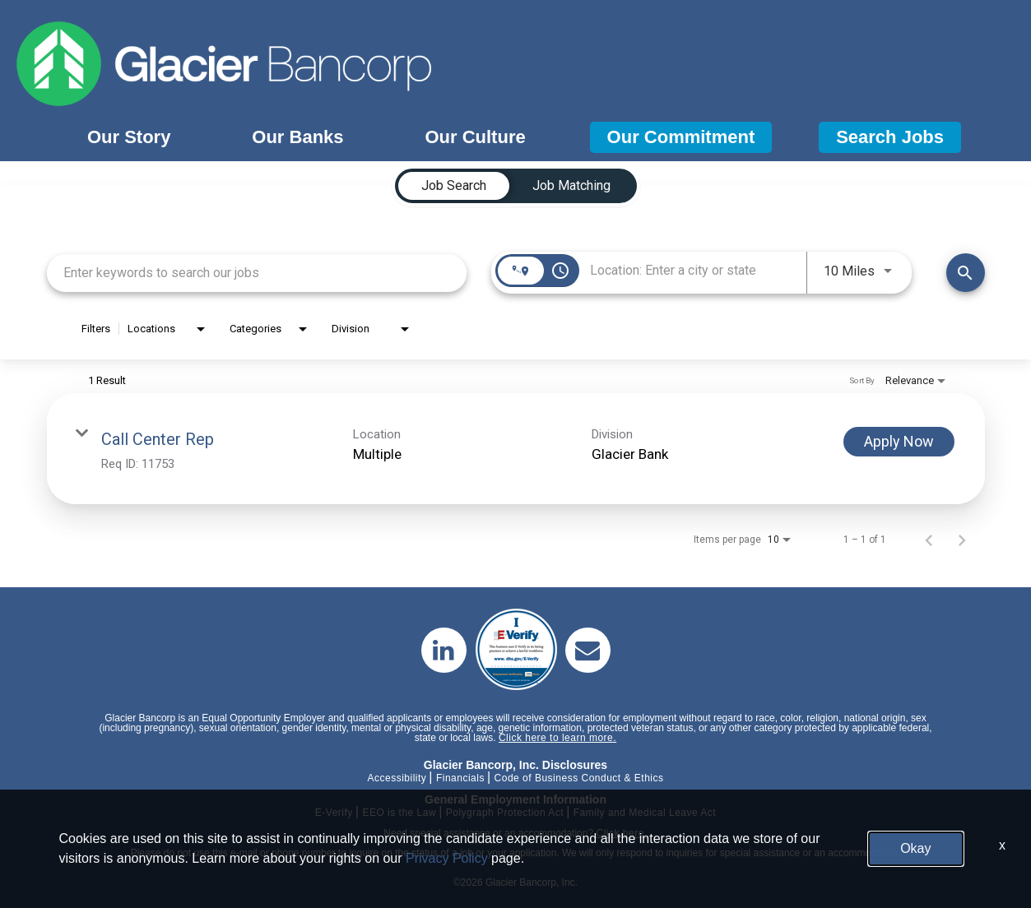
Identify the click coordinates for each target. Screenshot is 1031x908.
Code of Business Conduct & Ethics (579, 778)
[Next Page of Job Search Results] (961, 539)
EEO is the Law (399, 812)
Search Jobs (890, 137)
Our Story (128, 137)
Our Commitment (681, 137)
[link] (516, 448)
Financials (460, 778)
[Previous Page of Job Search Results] (929, 539)
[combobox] (257, 272)
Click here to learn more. (557, 738)
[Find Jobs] (965, 272)
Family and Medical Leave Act (645, 812)
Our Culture (475, 137)
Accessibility (396, 778)
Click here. (621, 833)
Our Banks (297, 137)
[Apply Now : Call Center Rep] (898, 441)
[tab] (453, 186)
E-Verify (334, 812)
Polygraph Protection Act (505, 812)
